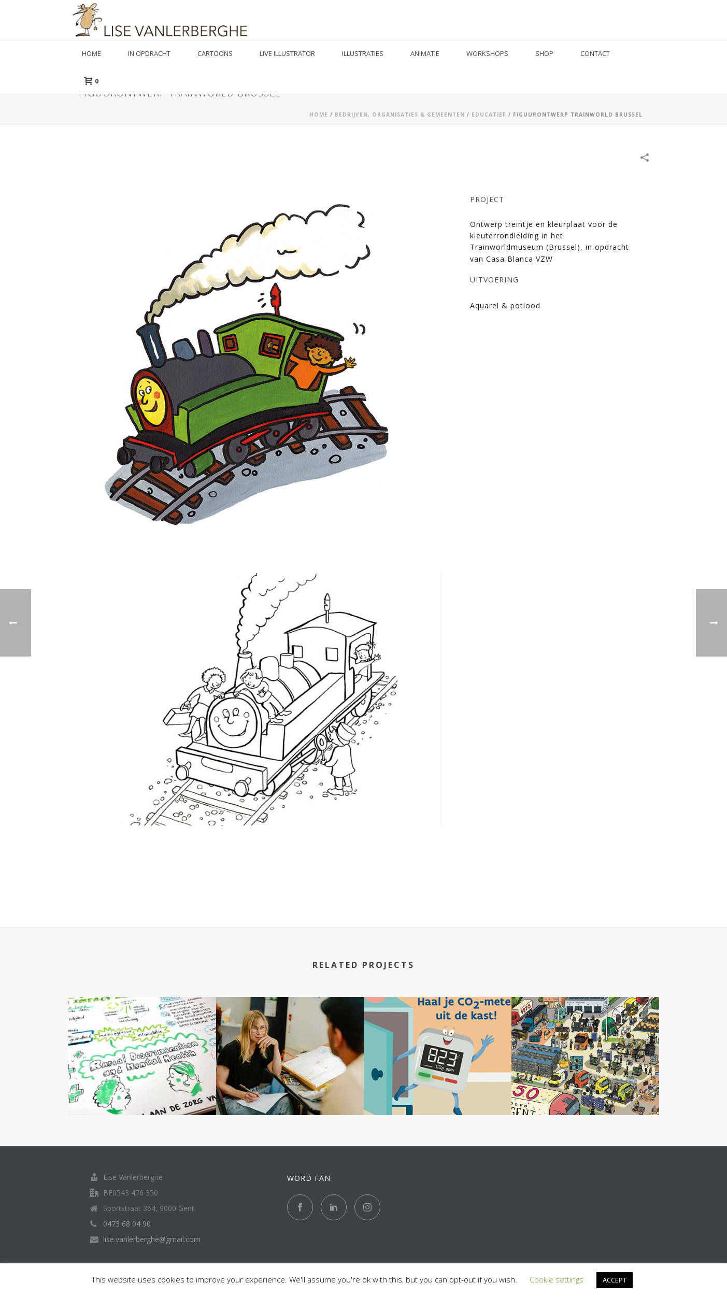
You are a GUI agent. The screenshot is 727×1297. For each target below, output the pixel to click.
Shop (544, 53)
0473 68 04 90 (127, 1224)
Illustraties (362, 53)
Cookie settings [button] (556, 1279)
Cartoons (215, 53)
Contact (595, 53)
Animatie (424, 53)
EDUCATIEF (489, 114)
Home (91, 53)
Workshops (487, 53)
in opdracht (149, 53)
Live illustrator (287, 53)
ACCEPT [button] (614, 1280)
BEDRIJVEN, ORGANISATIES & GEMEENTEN (400, 114)
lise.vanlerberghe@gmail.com (152, 1239)
